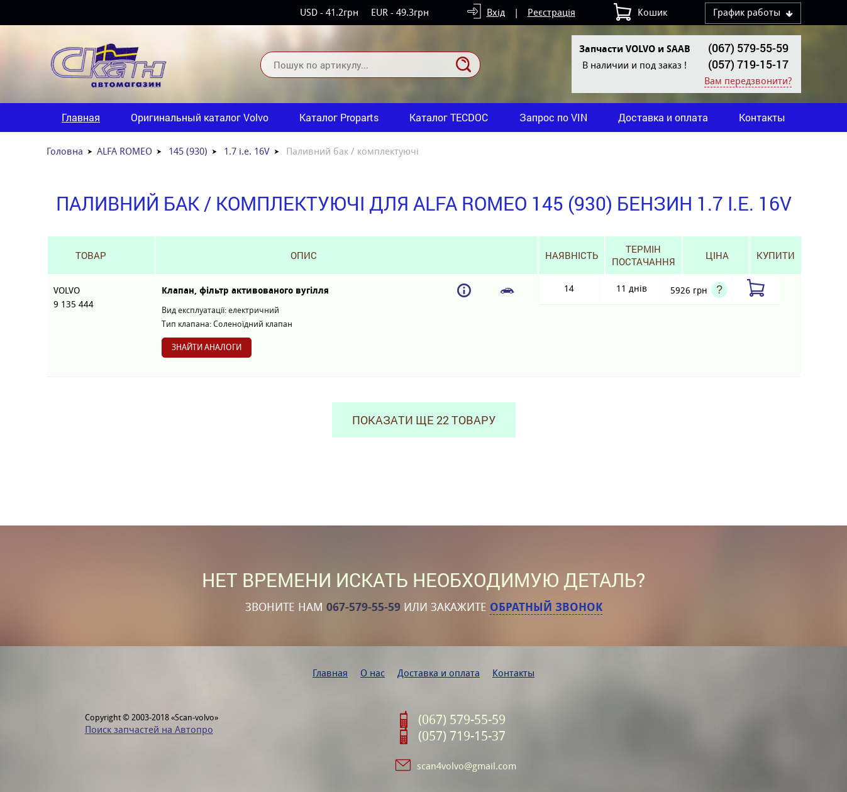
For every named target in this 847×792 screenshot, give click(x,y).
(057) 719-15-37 (462, 736)
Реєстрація (551, 12)
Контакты (762, 117)
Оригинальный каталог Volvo (199, 117)
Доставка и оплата (663, 117)
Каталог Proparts (339, 117)
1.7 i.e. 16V (247, 151)
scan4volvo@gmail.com (466, 766)
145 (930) (188, 151)
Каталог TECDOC (448, 117)
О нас (372, 673)
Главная (81, 117)
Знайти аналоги (206, 347)
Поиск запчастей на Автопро (149, 729)
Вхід (496, 12)
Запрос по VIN (553, 117)
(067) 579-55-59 (748, 47)
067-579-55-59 (363, 607)
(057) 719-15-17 (748, 64)
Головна (65, 151)
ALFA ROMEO (124, 151)
